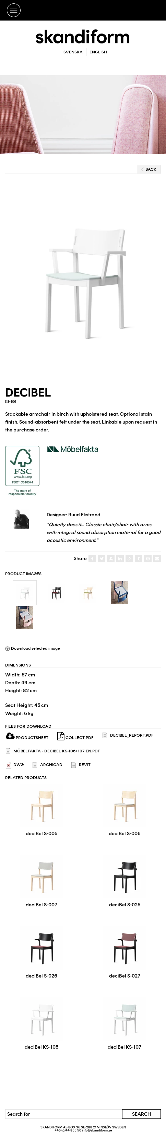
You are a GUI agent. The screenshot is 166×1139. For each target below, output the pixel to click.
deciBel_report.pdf (128, 735)
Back (148, 169)
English (98, 52)
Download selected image (32, 648)
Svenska (73, 52)
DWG (15, 765)
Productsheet (27, 737)
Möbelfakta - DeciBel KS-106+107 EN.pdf (53, 751)
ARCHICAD (47, 765)
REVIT (81, 765)
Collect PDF (75, 736)
